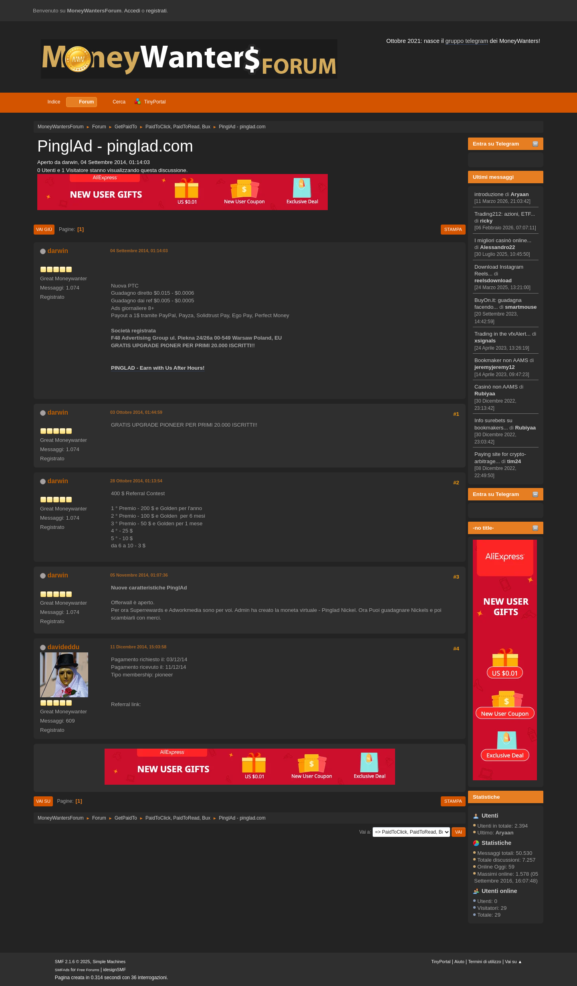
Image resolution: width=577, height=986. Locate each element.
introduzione (489, 194)
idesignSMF (114, 969)
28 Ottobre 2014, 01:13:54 (136, 480)
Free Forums (88, 970)
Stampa (453, 229)
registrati (156, 11)
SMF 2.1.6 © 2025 (72, 961)
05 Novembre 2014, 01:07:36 (139, 575)
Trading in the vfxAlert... (502, 334)
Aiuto (459, 961)
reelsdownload (493, 280)
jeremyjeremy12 (494, 367)
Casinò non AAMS (496, 387)
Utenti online (499, 891)
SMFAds (62, 970)
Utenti (490, 815)
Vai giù (44, 229)
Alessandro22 (497, 247)
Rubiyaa (484, 394)
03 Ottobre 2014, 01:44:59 (136, 412)
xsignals (485, 341)
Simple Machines (109, 961)
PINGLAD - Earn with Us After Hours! (158, 368)
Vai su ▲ (513, 961)
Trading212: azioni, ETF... (504, 214)
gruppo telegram (466, 41)
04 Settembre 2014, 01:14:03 (139, 250)
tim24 (514, 461)
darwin (57, 250)
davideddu (63, 647)
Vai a (364, 831)
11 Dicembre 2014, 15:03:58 (138, 646)
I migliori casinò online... (502, 240)
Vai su (43, 801)
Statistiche (486, 797)
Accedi (132, 11)
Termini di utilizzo (484, 961)
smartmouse (521, 307)
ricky (486, 221)
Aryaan (519, 194)
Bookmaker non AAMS (501, 360)
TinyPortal (440, 961)
